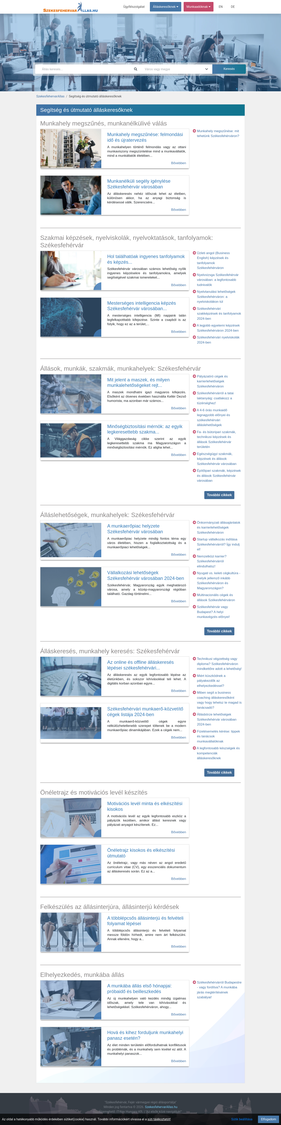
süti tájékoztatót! (159, 1119)
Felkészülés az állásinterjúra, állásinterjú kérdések (109, 906)
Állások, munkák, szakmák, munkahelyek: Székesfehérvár (120, 368)
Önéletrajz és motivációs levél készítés (94, 792)
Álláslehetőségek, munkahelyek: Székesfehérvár (107, 514)
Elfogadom (268, 1119)
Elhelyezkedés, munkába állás (82, 974)
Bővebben (178, 163)
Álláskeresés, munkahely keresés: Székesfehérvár (110, 651)
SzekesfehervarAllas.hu (161, 1107)
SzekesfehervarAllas (50, 96)
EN (221, 7)
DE (233, 7)
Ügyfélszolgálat (134, 7)
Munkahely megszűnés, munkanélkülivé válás (103, 123)
